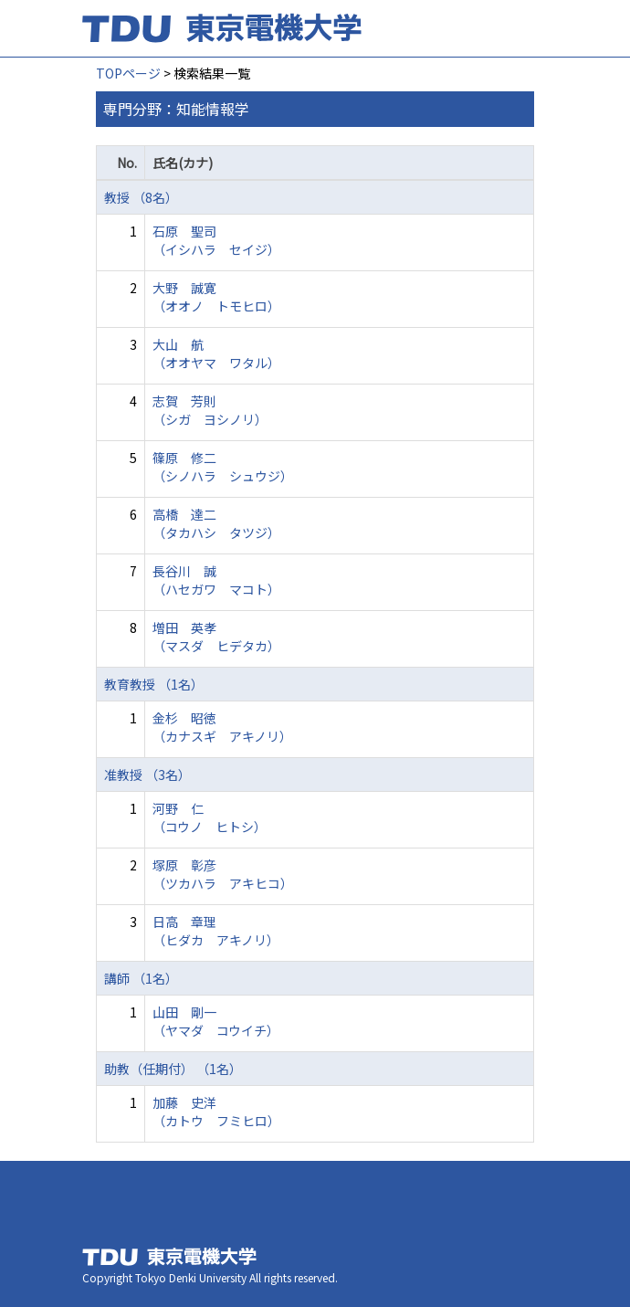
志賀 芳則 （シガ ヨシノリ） (210, 410)
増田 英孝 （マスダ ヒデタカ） (216, 636)
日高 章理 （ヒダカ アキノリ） (215, 930)
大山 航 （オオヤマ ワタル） (216, 353)
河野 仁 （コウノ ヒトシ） (209, 817)
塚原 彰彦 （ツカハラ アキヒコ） (222, 874)
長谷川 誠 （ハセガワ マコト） (216, 580)
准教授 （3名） (147, 774)
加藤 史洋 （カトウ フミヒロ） (216, 1111)
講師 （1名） (141, 978)
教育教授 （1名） (154, 684)
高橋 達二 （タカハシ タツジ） (216, 523)
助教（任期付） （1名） (173, 1068)
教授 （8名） (141, 197)
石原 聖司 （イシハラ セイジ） (216, 240)
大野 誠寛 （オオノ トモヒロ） (216, 297)
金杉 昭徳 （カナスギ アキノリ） (222, 727)
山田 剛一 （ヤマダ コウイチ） (215, 1021)
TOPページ (128, 73)
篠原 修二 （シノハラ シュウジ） (222, 466)
